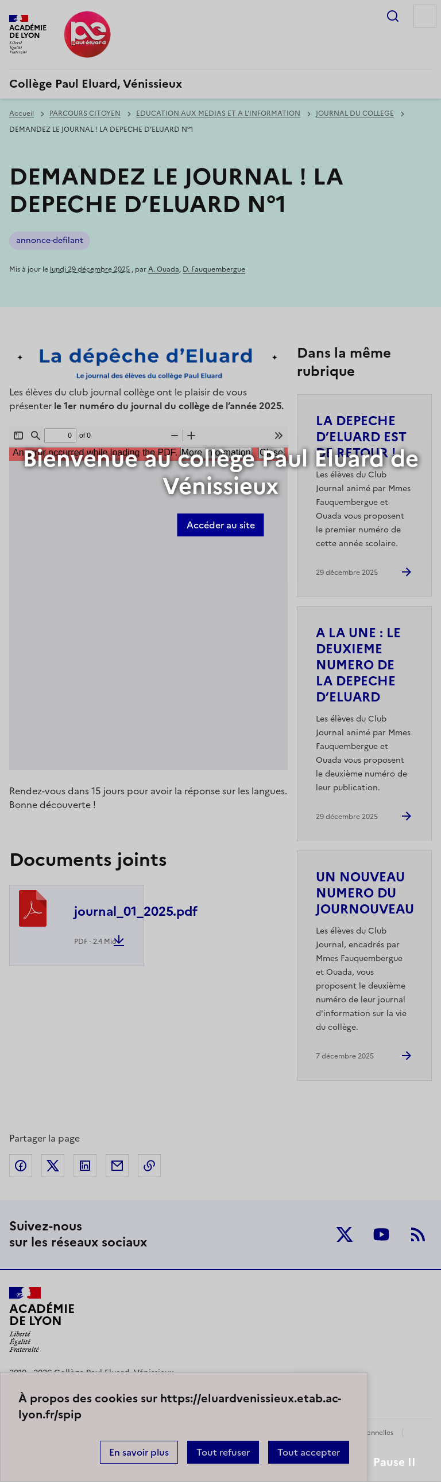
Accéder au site (221, 525)
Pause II (394, 1462)
